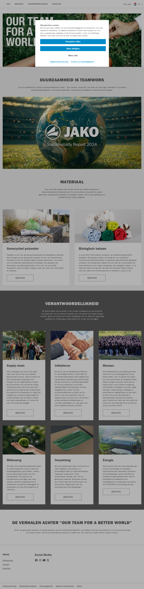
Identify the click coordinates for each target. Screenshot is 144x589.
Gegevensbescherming (59, 61)
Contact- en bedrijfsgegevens (82, 61)
